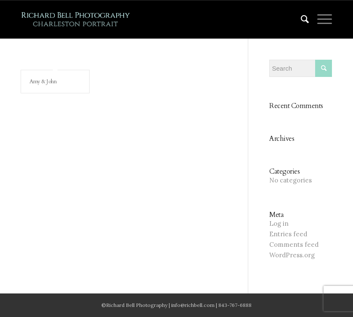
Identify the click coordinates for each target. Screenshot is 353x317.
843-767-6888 (235, 305)
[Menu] (320, 19)
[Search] (300, 19)
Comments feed (293, 244)
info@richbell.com (193, 305)
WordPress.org (292, 255)
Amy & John (42, 81)
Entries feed (288, 234)
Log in (279, 223)
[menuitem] (300, 19)
